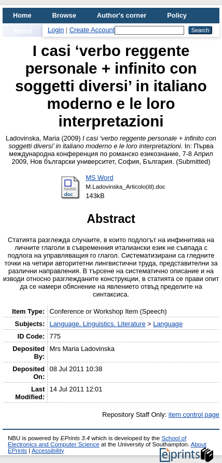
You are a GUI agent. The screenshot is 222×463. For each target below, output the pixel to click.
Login (56, 30)
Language (168, 324)
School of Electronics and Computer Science (97, 441)
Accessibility (48, 450)
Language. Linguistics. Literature (98, 324)
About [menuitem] (22, 31)
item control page (194, 414)
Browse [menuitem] (64, 15)
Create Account (92, 30)
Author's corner (121, 15)
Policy (177, 15)
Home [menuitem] (22, 15)
